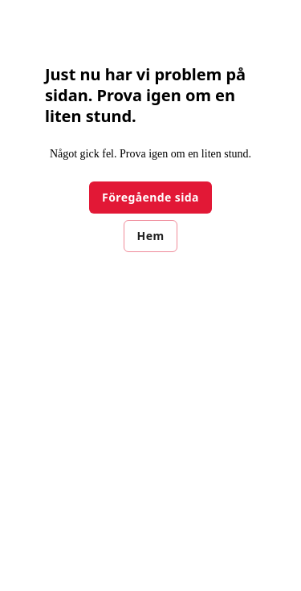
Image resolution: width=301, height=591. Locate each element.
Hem (151, 235)
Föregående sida (150, 197)
